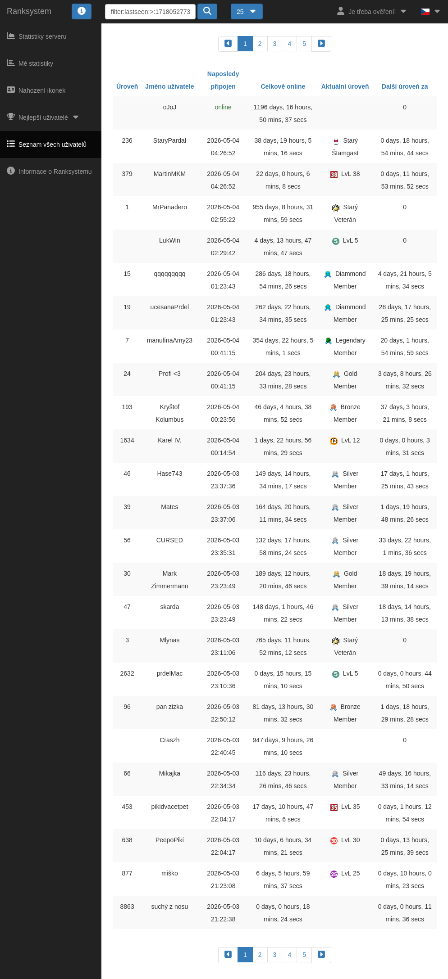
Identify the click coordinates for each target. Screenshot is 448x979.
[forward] (321, 44)
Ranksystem (29, 11)
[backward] (228, 44)
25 (247, 11)
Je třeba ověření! (372, 11)
